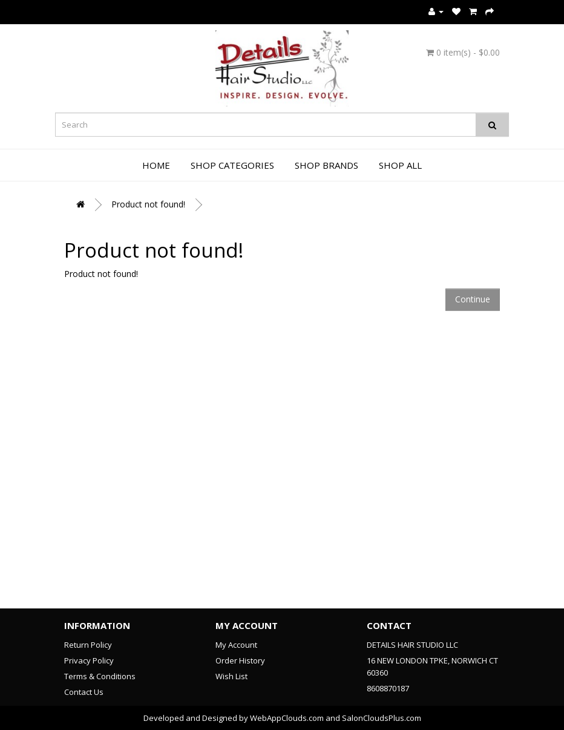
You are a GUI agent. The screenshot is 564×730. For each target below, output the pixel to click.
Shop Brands (326, 165)
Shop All (400, 165)
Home (156, 165)
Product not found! (148, 204)
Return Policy (88, 644)
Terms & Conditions (100, 676)
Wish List (231, 676)
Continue (472, 299)
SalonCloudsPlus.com (381, 717)
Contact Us (83, 691)
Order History (240, 660)
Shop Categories (232, 165)
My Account (236, 644)
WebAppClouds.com (287, 717)
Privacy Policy (89, 660)
